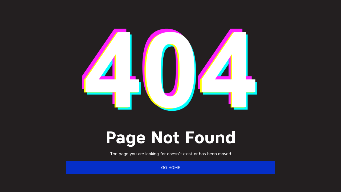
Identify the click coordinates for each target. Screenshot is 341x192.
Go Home (170, 167)
